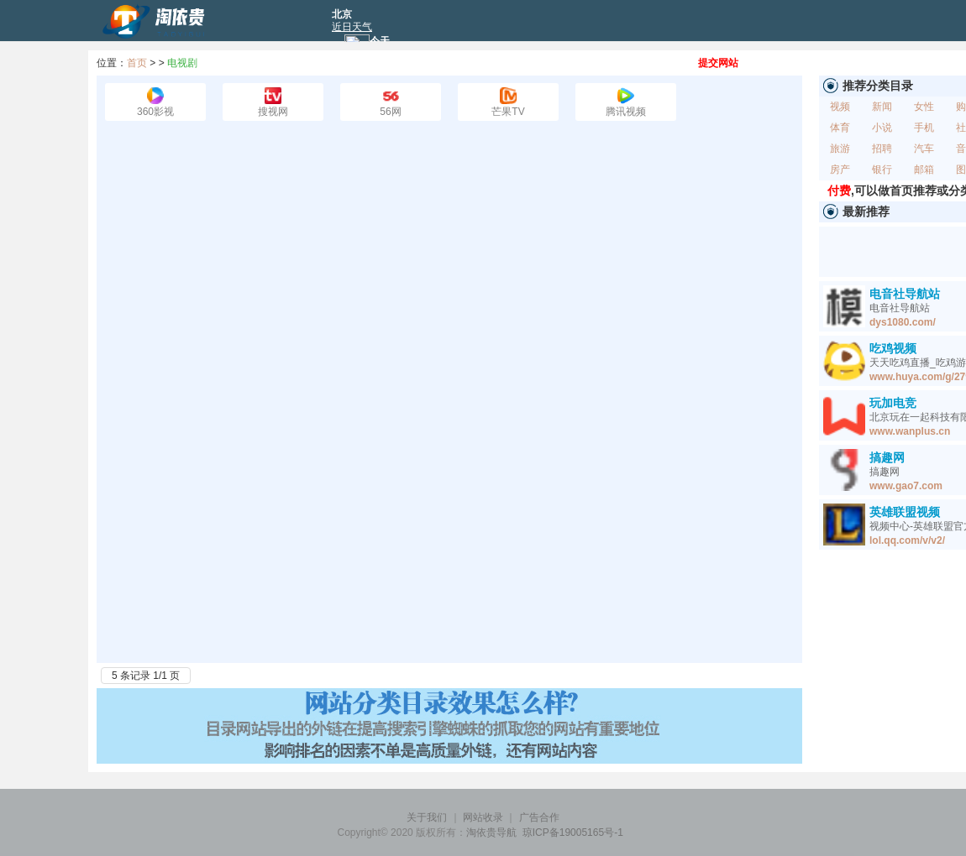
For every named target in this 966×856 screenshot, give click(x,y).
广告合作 (539, 817)
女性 (924, 106)
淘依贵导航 (491, 832)
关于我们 (427, 817)
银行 (882, 169)
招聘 (882, 148)
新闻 (882, 106)
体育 (840, 127)
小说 (882, 127)
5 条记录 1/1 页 (146, 675)
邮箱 (924, 169)
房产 (840, 169)
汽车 (924, 148)
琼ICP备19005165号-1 (572, 832)
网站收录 (483, 817)
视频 (840, 106)
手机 (924, 127)
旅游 (840, 148)
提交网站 (718, 63)
